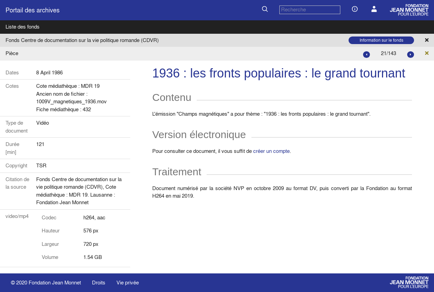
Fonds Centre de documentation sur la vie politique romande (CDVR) (82, 40)
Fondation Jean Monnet (55, 282)
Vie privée (127, 282)
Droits (98, 282)
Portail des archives (33, 10)
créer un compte (271, 151)
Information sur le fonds (381, 40)
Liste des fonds (23, 26)
